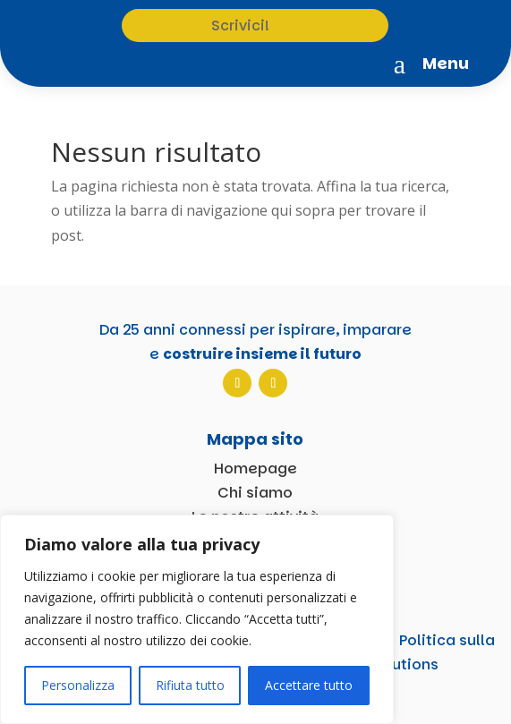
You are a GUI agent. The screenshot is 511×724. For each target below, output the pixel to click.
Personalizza (78, 685)
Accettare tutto (309, 685)
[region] (197, 619)
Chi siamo (255, 492)
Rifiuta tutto (190, 685)
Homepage (255, 468)
